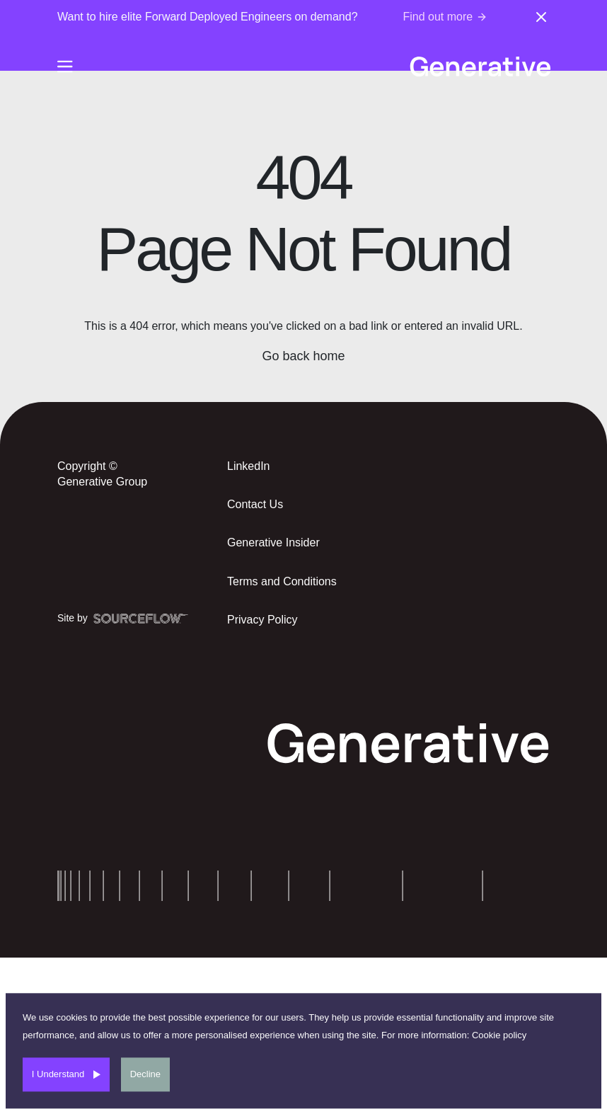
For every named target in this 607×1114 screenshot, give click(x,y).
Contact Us (255, 504)
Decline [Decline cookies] (145, 1074)
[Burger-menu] (65, 66)
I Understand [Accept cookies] (58, 1074)
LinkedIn (248, 466)
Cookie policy (499, 1035)
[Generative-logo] (480, 66)
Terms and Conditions (282, 581)
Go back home (303, 356)
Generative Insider (273, 542)
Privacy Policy (262, 620)
